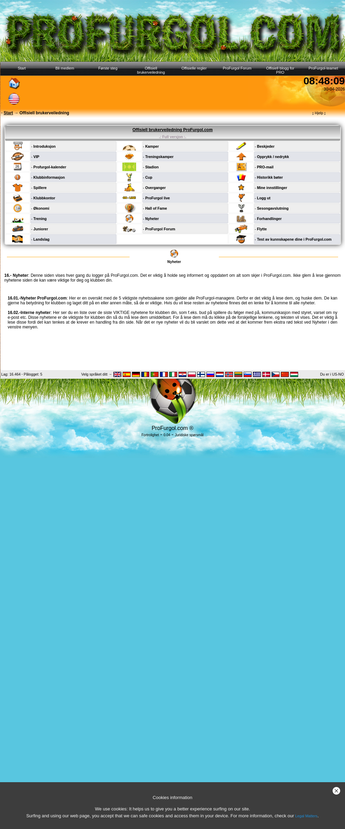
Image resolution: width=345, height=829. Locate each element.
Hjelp (319, 113)
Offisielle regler (193, 68)
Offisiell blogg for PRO (280, 70)
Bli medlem (64, 68)
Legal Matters (306, 816)
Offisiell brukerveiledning (151, 70)
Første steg (108, 68)
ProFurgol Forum (237, 68)
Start (22, 68)
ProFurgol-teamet (323, 68)
